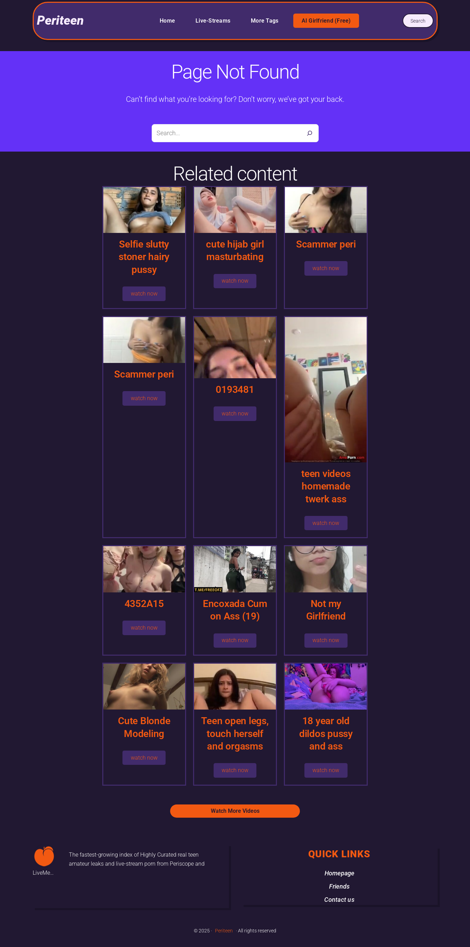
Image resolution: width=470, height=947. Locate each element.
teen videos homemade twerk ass (325, 486)
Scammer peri (326, 244)
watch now (144, 293)
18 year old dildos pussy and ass (326, 733)
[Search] (309, 133)
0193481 (235, 389)
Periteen (60, 20)
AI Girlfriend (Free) (326, 20)
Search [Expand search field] (418, 21)
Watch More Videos (235, 811)
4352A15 (144, 603)
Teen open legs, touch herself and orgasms (235, 733)
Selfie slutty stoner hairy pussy (144, 256)
